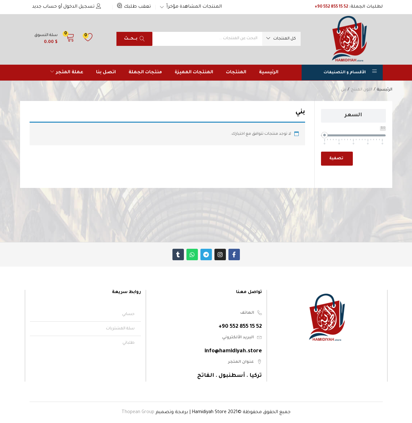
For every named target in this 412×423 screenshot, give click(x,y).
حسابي (128, 314)
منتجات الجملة (145, 72)
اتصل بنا (106, 72)
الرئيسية (268, 72)
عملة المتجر (66, 72)
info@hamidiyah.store (233, 351)
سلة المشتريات (120, 328)
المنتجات (236, 72)
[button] (134, 7)
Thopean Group (138, 412)
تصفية (336, 158)
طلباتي (128, 343)
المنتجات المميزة (194, 72)
